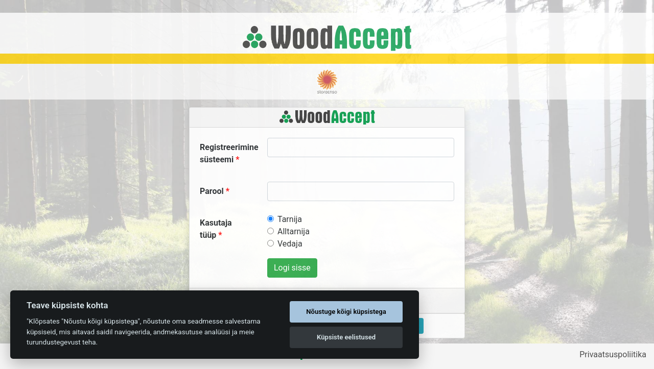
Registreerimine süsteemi (229, 153)
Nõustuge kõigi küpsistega (346, 311)
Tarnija (289, 219)
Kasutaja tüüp (216, 229)
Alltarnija (293, 231)
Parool (212, 191)
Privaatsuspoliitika (612, 354)
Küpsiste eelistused (346, 337)
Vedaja (289, 244)
